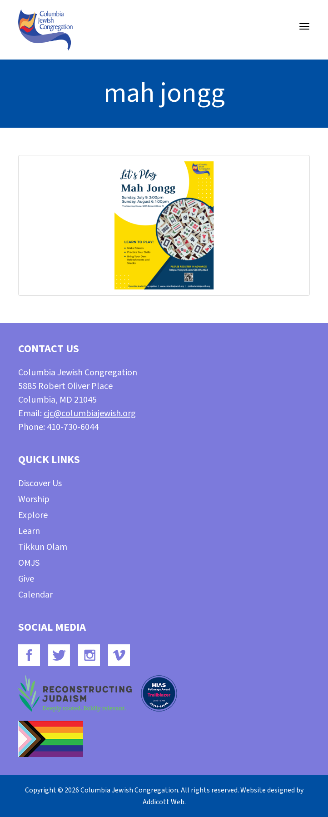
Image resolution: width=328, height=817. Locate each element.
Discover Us (40, 483)
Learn (29, 531)
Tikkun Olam (42, 547)
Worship (34, 499)
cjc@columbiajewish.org (90, 413)
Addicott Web (163, 802)
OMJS (29, 563)
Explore (33, 515)
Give (26, 579)
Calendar (35, 594)
